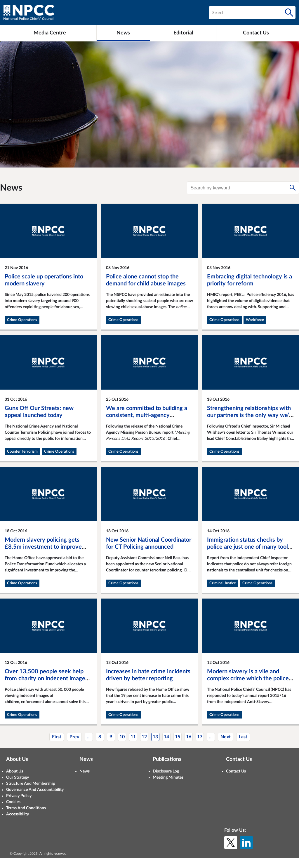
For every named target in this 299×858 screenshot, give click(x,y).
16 (188, 737)
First (56, 737)
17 (199, 737)
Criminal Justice (222, 583)
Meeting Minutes (168, 777)
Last (243, 737)
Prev (74, 737)
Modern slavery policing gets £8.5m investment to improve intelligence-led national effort (44, 547)
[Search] (289, 12)
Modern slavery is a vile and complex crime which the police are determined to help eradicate (249, 678)
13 (155, 737)
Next (225, 737)
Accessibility (17, 814)
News (84, 771)
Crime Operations (22, 320)
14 (166, 737)
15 (177, 737)
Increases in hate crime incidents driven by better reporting (148, 675)
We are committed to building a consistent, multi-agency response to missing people (146, 415)
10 (122, 737)
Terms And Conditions (26, 808)
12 (144, 737)
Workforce (255, 320)
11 (133, 737)
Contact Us (236, 771)
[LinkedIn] (246, 842)
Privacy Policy (19, 796)
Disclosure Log (166, 771)
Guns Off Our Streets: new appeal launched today (39, 411)
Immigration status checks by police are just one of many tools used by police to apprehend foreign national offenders (249, 550)
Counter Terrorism (22, 452)
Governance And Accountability (35, 790)
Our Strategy (17, 777)
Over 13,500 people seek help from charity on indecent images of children (46, 678)
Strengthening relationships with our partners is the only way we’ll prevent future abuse (249, 415)
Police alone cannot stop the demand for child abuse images (146, 280)
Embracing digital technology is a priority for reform (249, 280)
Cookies (13, 802)
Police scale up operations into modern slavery (44, 280)
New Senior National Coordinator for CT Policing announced (148, 543)
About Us (14, 771)
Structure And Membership (30, 784)
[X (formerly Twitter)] (230, 842)
